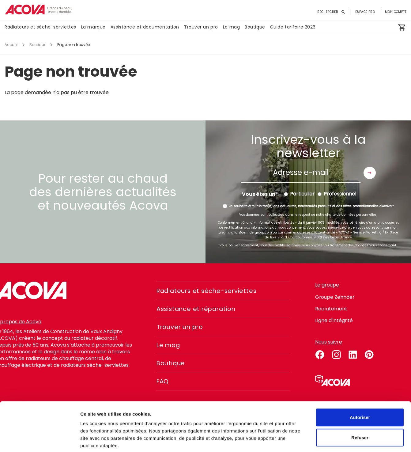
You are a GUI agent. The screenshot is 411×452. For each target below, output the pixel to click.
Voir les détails (333, 440)
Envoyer (370, 173)
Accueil (11, 44)
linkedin (352, 353)
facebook (319, 353)
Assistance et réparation (197, 309)
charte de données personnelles (351, 214)
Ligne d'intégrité (334, 320)
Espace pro (365, 11)
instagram (336, 353)
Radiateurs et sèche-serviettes (40, 27)
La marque (93, 27)
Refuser (359, 407)
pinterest (369, 353)
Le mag (231, 27)
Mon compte (395, 11)
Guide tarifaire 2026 (293, 27)
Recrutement (331, 308)
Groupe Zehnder (335, 297)
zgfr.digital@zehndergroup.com (247, 232)
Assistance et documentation (145, 27)
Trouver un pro (201, 27)
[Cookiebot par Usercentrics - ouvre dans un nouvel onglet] (39, 440)
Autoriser (360, 386)
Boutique (255, 27)
